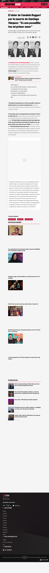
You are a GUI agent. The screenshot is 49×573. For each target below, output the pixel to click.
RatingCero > (11, 11)
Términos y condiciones (7, 542)
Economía (5, 515)
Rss (3, 544)
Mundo (4, 534)
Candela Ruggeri (12, 219)
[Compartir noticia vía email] (35, 37)
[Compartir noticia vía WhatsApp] (28, 37)
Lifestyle (4, 525)
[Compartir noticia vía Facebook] (33, 37)
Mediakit (4, 539)
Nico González (28, 7)
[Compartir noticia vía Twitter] (30, 37)
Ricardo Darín (44, 7)
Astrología (5, 522)
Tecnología (5, 529)
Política (4, 511)
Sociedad (5, 513)
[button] (39, 37)
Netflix (22, 7)
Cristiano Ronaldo (36, 7)
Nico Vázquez (20, 219)
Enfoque (4, 518)
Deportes (5, 520)
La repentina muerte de (19, 62)
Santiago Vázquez (28, 219)
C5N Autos (5, 527)
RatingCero (17, 11)
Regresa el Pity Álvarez (14, 7)
